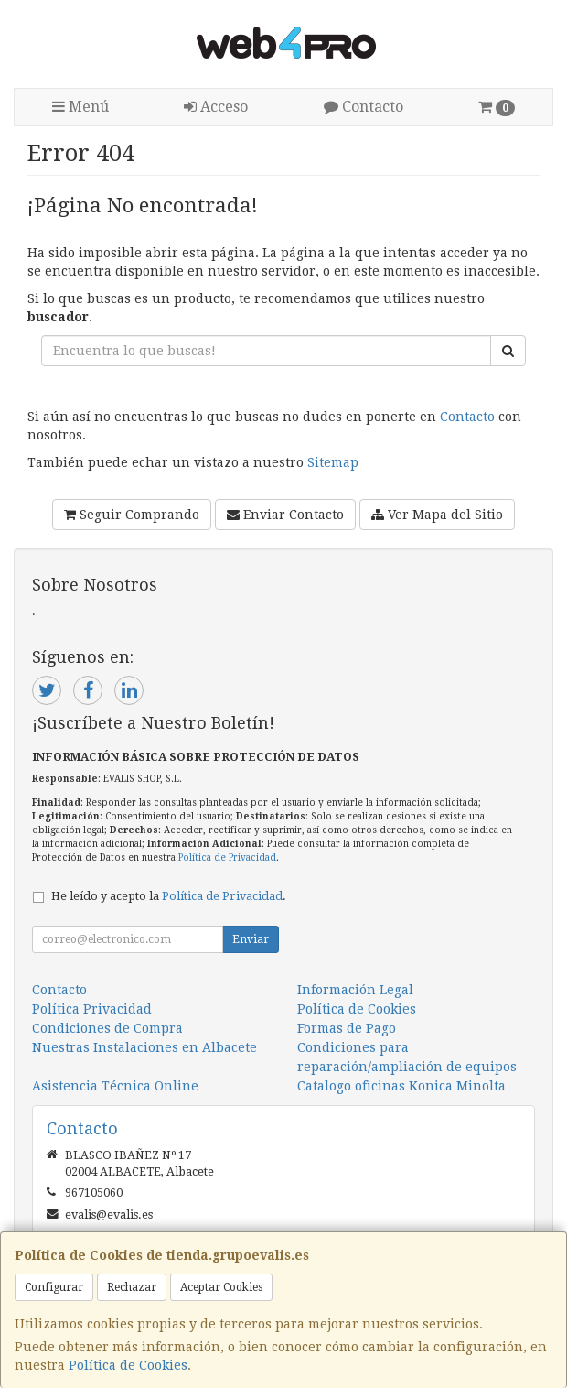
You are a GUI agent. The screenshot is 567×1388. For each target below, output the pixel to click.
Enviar (250, 939)
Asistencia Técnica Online (115, 1086)
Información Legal (355, 989)
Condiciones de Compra (107, 1028)
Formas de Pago (346, 1028)
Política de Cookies (128, 1365)
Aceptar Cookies (221, 1287)
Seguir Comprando (131, 514)
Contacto (363, 106)
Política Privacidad (92, 1009)
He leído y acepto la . (168, 896)
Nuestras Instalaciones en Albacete (144, 1047)
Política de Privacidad (227, 857)
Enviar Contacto (285, 514)
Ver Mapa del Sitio (437, 514)
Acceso (216, 106)
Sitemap (332, 462)
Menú (80, 106)
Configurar (54, 1287)
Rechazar (131, 1287)
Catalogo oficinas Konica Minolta (401, 1086)
